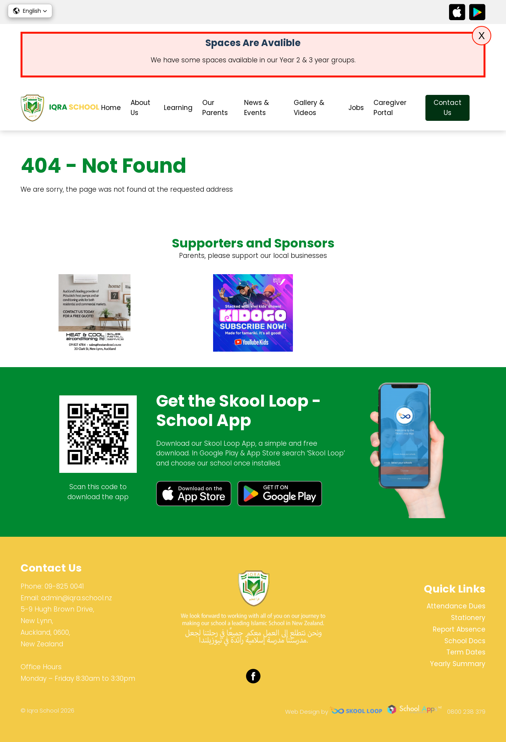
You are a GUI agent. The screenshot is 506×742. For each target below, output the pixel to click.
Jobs (356, 107)
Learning (178, 107)
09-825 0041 (64, 586)
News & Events (256, 107)
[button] (30, 10)
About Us (140, 107)
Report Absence (459, 629)
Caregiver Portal (389, 107)
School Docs (464, 641)
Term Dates (465, 652)
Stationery (468, 617)
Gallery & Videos (309, 107)
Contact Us (447, 107)
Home (111, 107)
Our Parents (215, 107)
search (481, 108)
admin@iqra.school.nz (76, 598)
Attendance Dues (456, 606)
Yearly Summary (457, 663)
